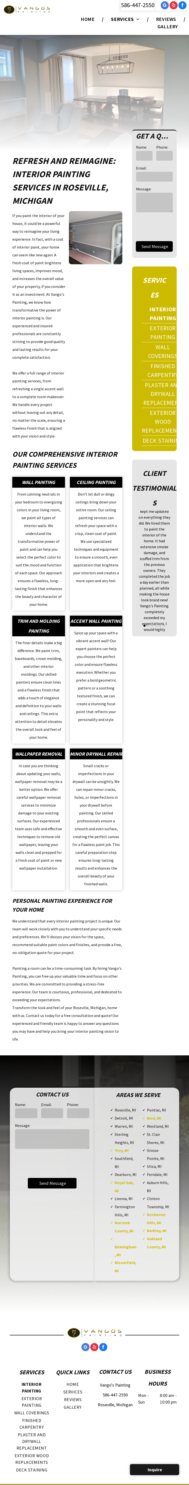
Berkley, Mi (156, 1230)
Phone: (162, 147)
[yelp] (174, 6)
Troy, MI (122, 1150)
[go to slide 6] (164, 626)
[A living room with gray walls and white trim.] (95, 238)
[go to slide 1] (144, 626)
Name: (141, 147)
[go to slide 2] (148, 626)
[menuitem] (88, 19)
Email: (141, 168)
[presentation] (52, 1162)
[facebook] (182, 6)
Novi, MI (154, 1118)
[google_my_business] (165, 6)
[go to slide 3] (152, 626)
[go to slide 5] (160, 626)
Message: (143, 189)
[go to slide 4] (156, 626)
